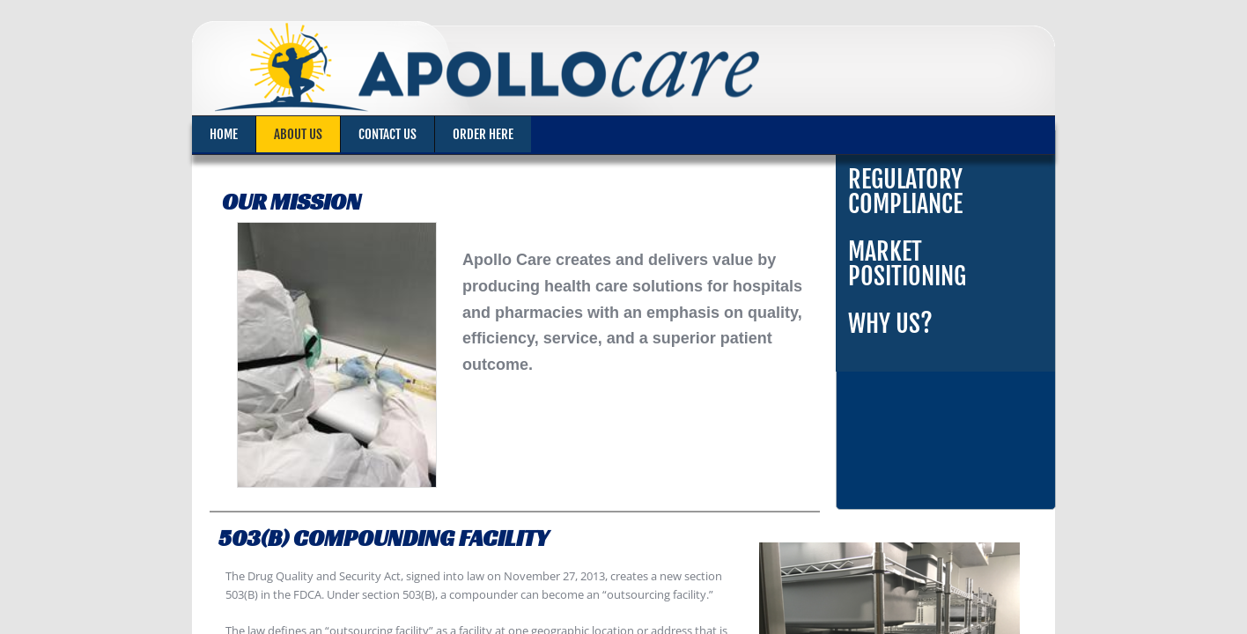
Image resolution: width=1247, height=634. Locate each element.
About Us (298, 134)
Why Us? (890, 323)
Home (224, 134)
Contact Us (387, 134)
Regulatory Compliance (905, 191)
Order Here (483, 134)
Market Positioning (907, 263)
